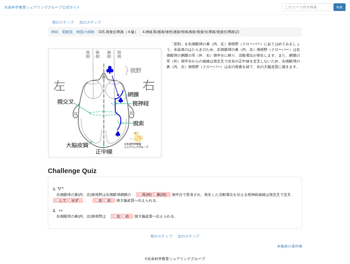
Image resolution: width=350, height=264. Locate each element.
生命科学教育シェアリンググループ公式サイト (42, 7)
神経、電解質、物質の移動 (72, 32)
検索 (339, 7)
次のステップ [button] (90, 22)
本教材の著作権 (289, 246)
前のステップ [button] (63, 22)
